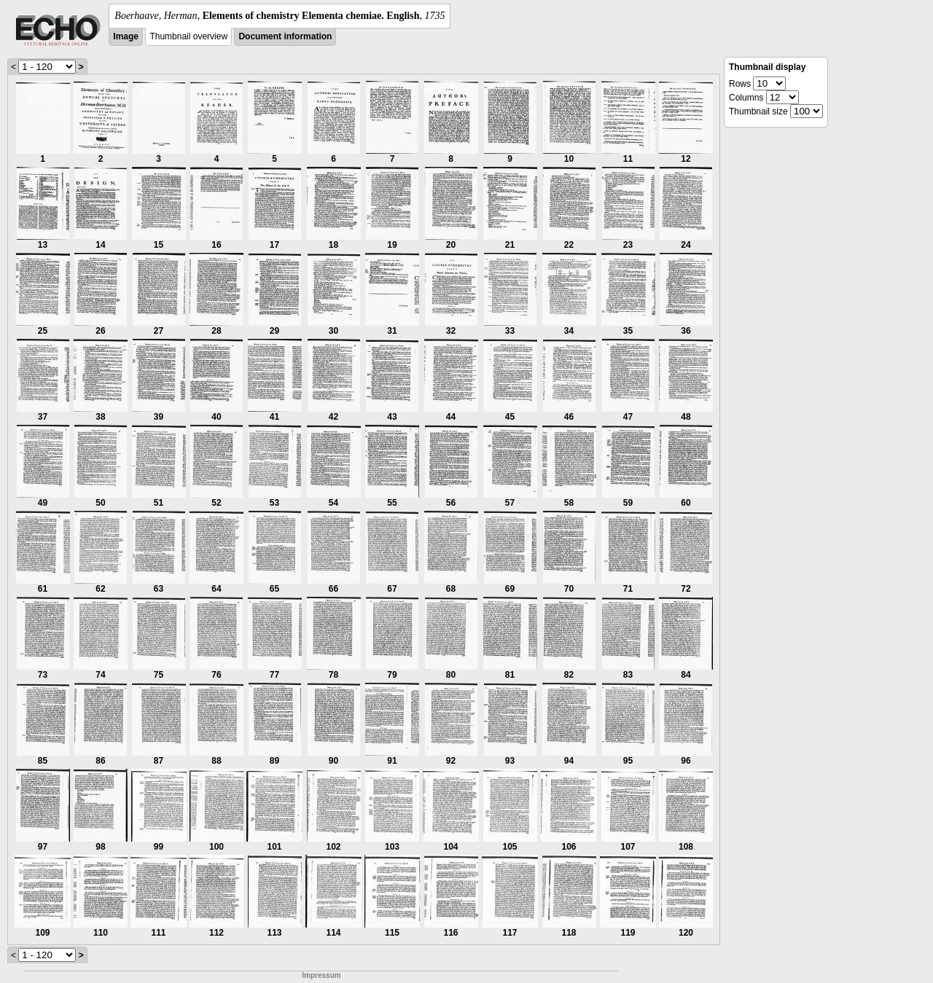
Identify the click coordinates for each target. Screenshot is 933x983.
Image (125, 36)
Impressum (321, 975)
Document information (285, 36)
